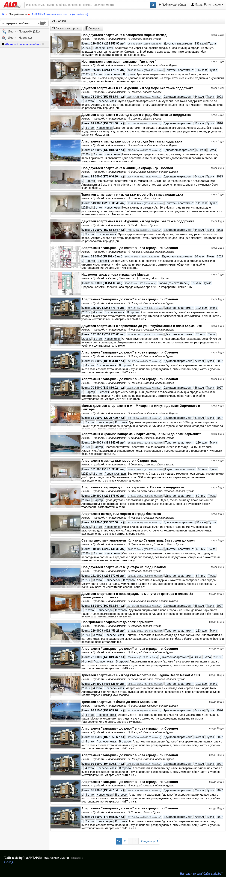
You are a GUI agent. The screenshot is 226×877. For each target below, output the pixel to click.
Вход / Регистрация (207, 5)
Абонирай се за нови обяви (21, 44)
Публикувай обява (172, 4)
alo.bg (8, 862)
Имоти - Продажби (21, 31)
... (130, 841)
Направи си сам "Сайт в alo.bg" (201, 874)
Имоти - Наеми (17, 38)
